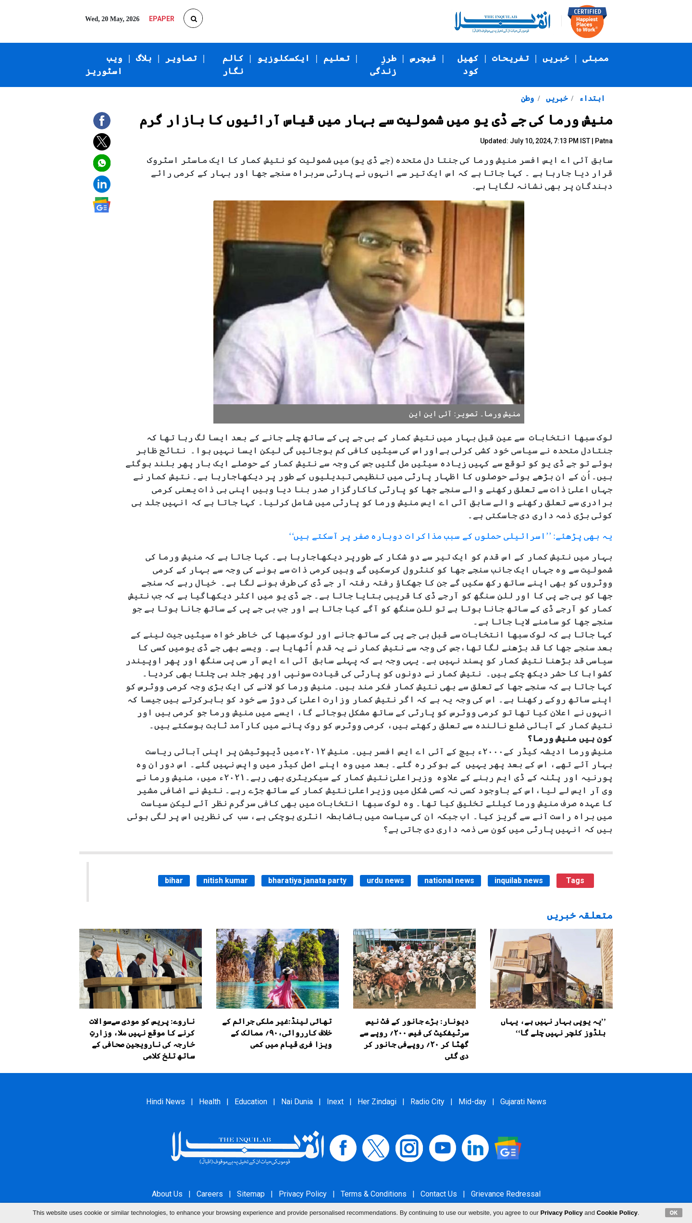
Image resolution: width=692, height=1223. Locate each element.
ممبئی (595, 58)
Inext (335, 1101)
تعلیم (336, 58)
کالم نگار (233, 64)
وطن (527, 98)
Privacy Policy (303, 1193)
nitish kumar (225, 880)
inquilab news (518, 880)
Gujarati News (523, 1101)
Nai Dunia (297, 1101)
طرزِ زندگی (383, 64)
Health (210, 1101)
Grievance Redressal (506, 1193)
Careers (210, 1193)
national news (449, 880)
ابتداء (591, 98)
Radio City (427, 1101)
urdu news (385, 880)
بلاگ (144, 58)
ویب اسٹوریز (104, 64)
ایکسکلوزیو (283, 58)
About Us (167, 1193)
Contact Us (438, 1193)
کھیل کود (468, 64)
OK (674, 1212)
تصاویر (181, 58)
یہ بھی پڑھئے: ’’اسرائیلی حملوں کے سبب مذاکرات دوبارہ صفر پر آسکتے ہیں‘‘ (451, 536)
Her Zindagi (377, 1101)
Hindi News (165, 1101)
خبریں (556, 58)
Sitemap (251, 1193)
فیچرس (423, 58)
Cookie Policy (617, 1212)
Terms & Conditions (374, 1193)
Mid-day (472, 1101)
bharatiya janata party (307, 880)
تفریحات (510, 58)
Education (251, 1101)
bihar (174, 880)
